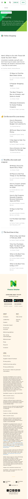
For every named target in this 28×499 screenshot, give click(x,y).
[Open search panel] (10, 2)
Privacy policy (7, 361)
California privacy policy (9, 364)
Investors (5, 347)
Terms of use (6, 355)
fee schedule (11, 446)
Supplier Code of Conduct (10, 358)
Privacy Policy (12, 443)
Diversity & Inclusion (6, 328)
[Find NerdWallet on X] (8, 491)
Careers (5, 322)
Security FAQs (18, 320)
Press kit (5, 344)
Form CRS (15, 442)
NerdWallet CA (13, 485)
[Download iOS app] (8, 301)
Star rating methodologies (7, 335)
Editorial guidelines (8, 332)
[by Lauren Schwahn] (15, 77)
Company (5, 316)
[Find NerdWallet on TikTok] (19, 491)
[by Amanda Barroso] (16, 68)
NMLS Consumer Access (8, 395)
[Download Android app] (18, 301)
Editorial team (7, 339)
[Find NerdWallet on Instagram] (13, 491)
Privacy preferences (8, 366)
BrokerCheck (6, 447)
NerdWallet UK (19, 482)
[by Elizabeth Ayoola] (15, 134)
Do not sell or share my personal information (11, 370)
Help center (19, 316)
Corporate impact (8, 325)
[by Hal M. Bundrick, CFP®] (15, 224)
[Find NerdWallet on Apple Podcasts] (16, 491)
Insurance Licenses (7, 410)
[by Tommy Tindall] (15, 88)
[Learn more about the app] (13, 294)
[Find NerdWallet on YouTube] (10, 491)
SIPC (7, 440)
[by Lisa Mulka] (21, 109)
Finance (5, 7)
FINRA (4, 440)
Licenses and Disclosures (9, 398)
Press (4, 342)
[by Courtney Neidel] (7, 68)
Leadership (6, 319)
